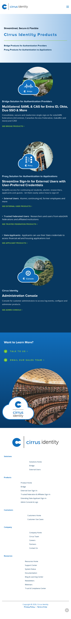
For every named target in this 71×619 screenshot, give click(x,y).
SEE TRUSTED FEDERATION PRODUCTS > (20, 224)
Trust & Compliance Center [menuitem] (35, 588)
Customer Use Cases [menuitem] (35, 519)
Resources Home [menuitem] (31, 561)
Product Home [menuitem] (26, 483)
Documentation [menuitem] (31, 573)
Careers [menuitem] (32, 540)
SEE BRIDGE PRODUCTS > (13, 126)
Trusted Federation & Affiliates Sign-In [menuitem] (35, 494)
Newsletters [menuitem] (29, 581)
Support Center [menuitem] (31, 565)
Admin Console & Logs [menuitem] (29, 502)
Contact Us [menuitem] (33, 548)
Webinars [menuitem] (28, 584)
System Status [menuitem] (30, 569)
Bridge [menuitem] (31, 466)
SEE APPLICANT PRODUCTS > (15, 243)
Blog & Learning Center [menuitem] (34, 577)
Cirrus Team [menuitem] (34, 536)
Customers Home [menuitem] (34, 515)
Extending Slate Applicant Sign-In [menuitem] (33, 498)
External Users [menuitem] (35, 469)
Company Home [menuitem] (35, 532)
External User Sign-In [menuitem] (29, 490)
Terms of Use (42, 607)
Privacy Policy (29, 607)
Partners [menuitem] (32, 544)
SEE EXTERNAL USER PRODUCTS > (17, 206)
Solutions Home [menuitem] (35, 462)
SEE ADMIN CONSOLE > (12, 310)
